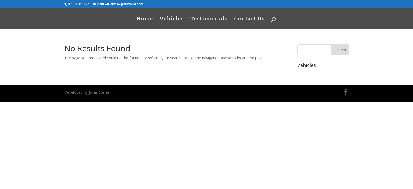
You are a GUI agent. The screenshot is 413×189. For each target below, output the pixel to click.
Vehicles (171, 19)
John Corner (100, 92)
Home (144, 19)
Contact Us (249, 19)
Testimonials (209, 19)
